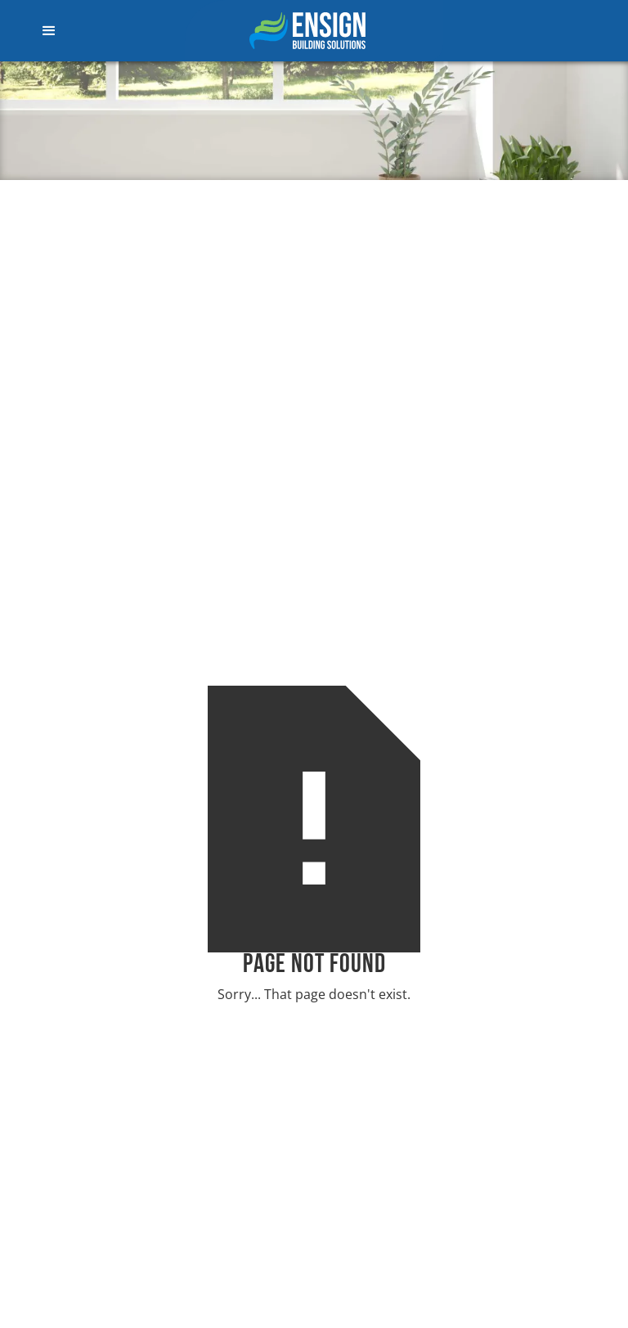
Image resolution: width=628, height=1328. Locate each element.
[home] (313, 30)
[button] (86, 31)
